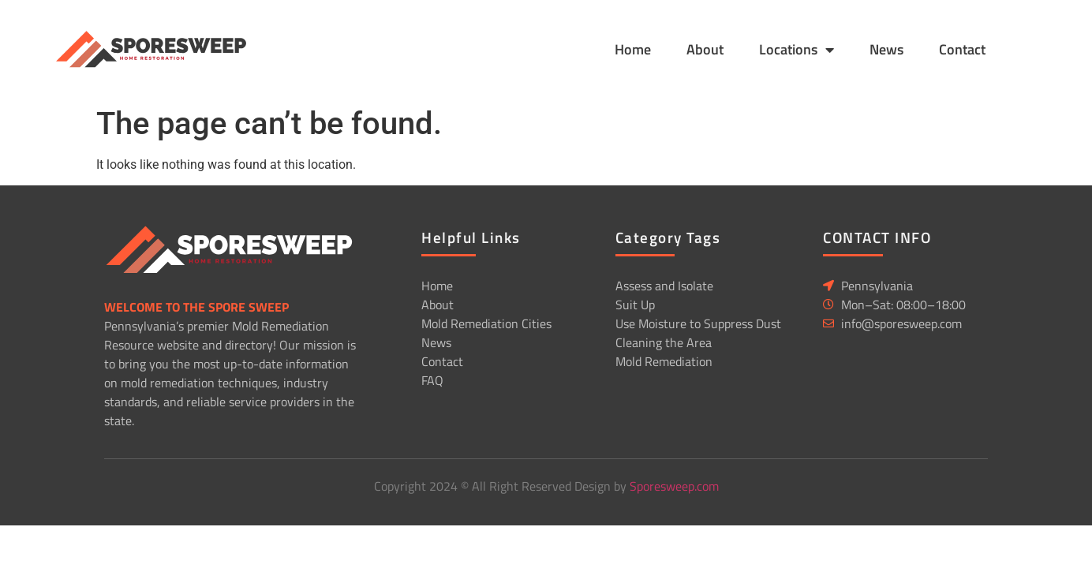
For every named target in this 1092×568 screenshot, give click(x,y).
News (886, 49)
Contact (962, 49)
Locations (796, 50)
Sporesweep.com (674, 485)
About (705, 49)
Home (633, 49)
